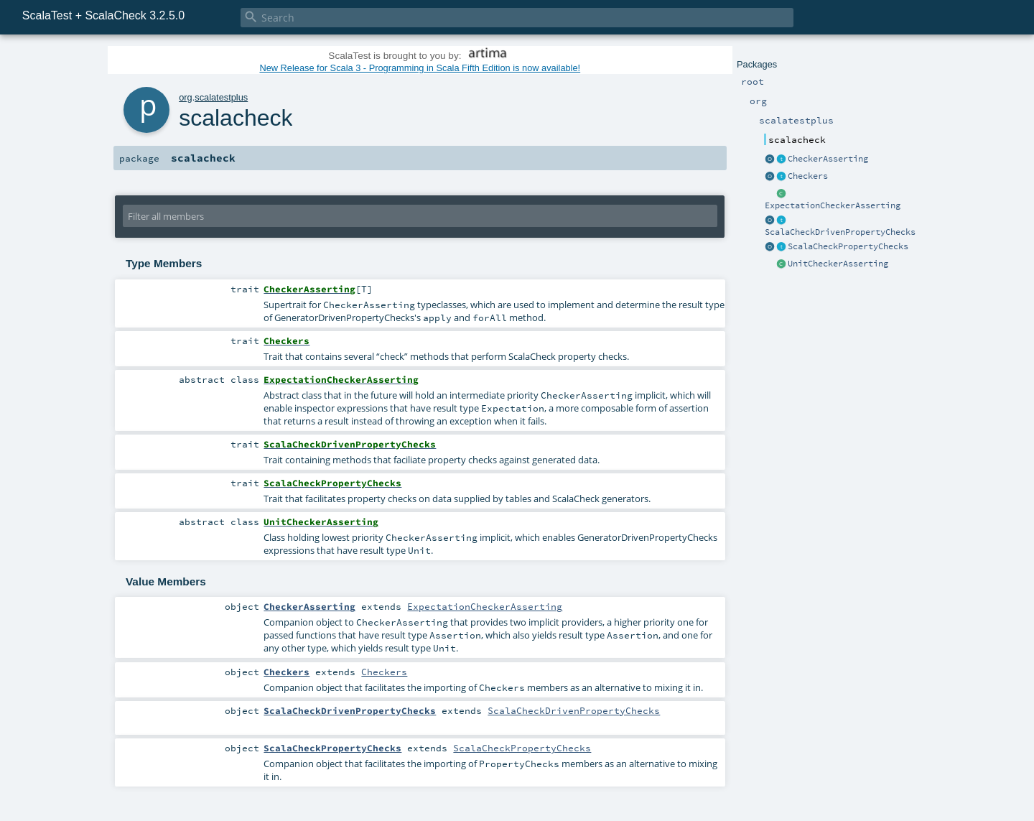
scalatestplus (221, 97)
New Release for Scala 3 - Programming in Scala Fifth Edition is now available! (419, 67)
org (185, 97)
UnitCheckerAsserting (838, 264)
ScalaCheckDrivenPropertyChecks (840, 232)
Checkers (808, 176)
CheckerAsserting (828, 159)
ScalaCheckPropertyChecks (848, 246)
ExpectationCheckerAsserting (832, 205)
